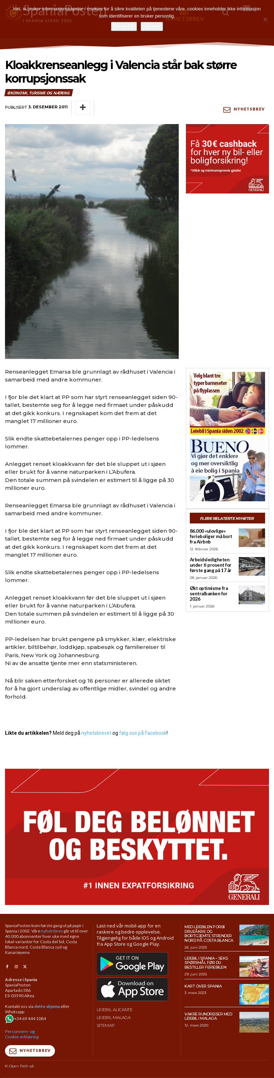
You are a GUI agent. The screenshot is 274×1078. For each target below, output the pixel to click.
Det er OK (124, 26)
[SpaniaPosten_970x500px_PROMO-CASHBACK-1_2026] (137, 837)
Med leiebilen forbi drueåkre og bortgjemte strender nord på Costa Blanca (208, 933)
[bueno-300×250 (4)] (227, 469)
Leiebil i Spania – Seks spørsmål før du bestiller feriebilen (206, 963)
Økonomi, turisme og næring (38, 92)
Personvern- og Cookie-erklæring (22, 1034)
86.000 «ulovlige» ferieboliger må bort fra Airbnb (211, 536)
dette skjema (47, 1006)
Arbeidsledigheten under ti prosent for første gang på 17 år (211, 565)
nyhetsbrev (52, 931)
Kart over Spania (203, 986)
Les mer (151, 26)
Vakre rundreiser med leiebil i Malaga (208, 1016)
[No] (265, 19)
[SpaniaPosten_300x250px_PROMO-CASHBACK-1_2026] (227, 158)
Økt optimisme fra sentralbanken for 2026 (209, 593)
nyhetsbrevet (96, 733)
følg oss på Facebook (143, 733)
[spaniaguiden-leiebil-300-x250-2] (227, 403)
